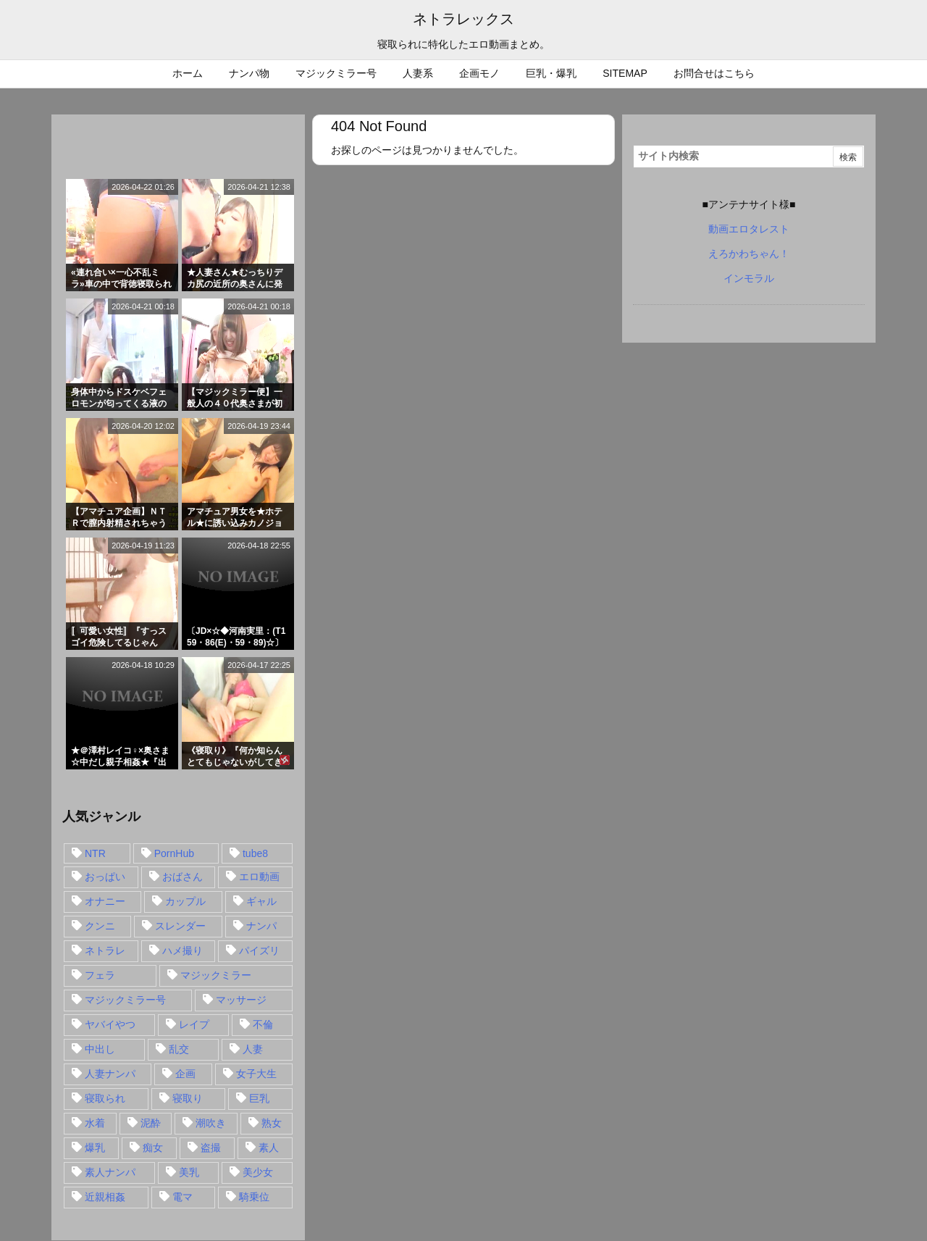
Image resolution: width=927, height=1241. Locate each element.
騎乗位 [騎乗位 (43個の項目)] (254, 1197)
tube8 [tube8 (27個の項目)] (255, 853)
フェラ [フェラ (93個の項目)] (100, 975)
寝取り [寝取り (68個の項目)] (187, 1098)
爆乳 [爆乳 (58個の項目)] (95, 1147)
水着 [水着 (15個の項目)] (95, 1123)
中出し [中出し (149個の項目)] (100, 1049)
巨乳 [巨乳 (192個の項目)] (259, 1098)
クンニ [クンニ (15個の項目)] (100, 926)
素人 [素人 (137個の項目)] (269, 1147)
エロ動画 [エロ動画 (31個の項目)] (259, 876)
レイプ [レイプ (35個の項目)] (194, 1024)
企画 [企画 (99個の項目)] (185, 1073)
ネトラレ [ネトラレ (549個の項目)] (105, 950)
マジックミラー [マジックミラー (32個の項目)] (215, 975)
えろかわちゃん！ (748, 253)
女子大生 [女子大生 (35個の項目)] (256, 1073)
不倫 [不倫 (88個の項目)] (263, 1024)
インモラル (748, 278)
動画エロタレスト (748, 229)
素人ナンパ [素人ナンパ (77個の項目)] (110, 1172)
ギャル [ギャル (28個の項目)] (261, 901)
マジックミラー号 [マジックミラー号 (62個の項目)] (125, 1000)
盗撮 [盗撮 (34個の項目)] (211, 1147)
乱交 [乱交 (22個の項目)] (179, 1049)
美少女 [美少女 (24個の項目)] (258, 1172)
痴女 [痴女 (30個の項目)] (153, 1147)
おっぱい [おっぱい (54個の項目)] (105, 876)
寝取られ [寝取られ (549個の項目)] (105, 1098)
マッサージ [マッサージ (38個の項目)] (241, 1000)
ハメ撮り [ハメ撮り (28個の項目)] (182, 950)
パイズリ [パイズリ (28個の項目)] (259, 950)
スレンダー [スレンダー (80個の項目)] (180, 926)
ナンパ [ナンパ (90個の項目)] (261, 926)
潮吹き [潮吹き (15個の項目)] (211, 1123)
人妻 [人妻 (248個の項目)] (253, 1049)
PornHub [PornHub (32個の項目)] (174, 853)
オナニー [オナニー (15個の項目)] (105, 901)
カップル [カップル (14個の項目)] (185, 901)
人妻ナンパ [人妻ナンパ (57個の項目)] (110, 1073)
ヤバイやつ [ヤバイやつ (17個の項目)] (110, 1024)
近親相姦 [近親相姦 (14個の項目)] (105, 1197)
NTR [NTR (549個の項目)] (95, 853)
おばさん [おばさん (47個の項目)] (182, 876)
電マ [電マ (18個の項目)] (182, 1197)
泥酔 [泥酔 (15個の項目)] (150, 1123)
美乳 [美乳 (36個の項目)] (189, 1172)
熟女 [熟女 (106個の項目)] (271, 1123)
